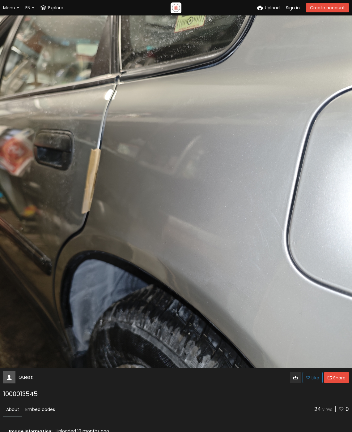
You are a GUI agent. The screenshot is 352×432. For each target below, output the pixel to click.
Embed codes (40, 409)
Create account (327, 8)
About (12, 409)
